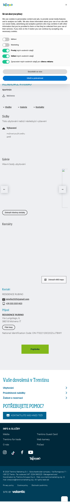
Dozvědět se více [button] (35, 72)
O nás (6, 444)
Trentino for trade (12, 439)
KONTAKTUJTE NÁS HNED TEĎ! (25, 415)
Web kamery (43, 439)
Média (6, 434)
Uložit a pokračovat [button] (35, 78)
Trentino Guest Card (47, 434)
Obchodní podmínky (40, 485)
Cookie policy (22, 485)
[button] (66, 4)
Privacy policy (8, 485)
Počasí (40, 444)
